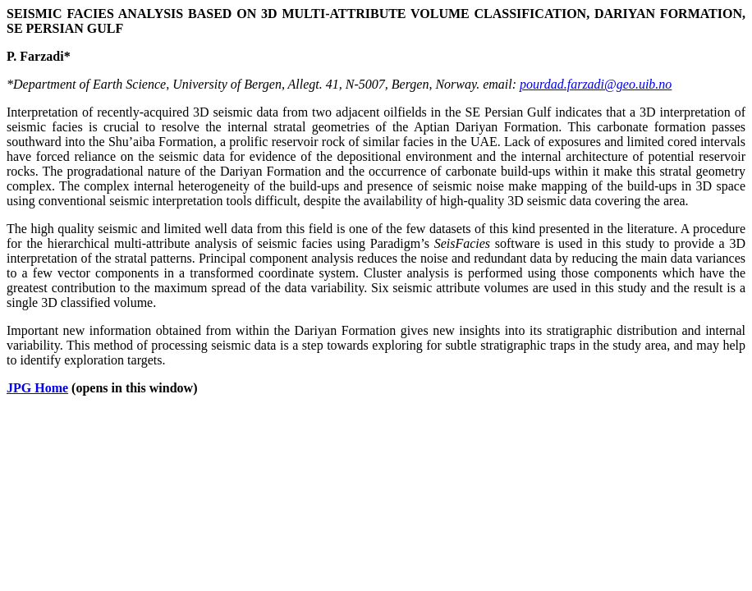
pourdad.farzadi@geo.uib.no (596, 84)
